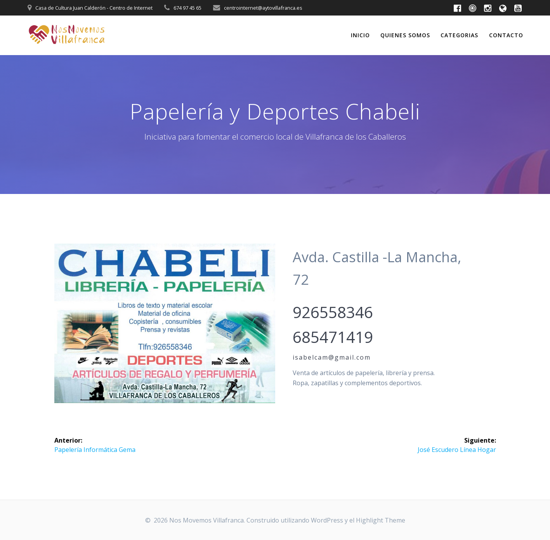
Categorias (459, 35)
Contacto (506, 35)
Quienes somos (405, 35)
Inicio (360, 35)
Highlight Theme (380, 520)
